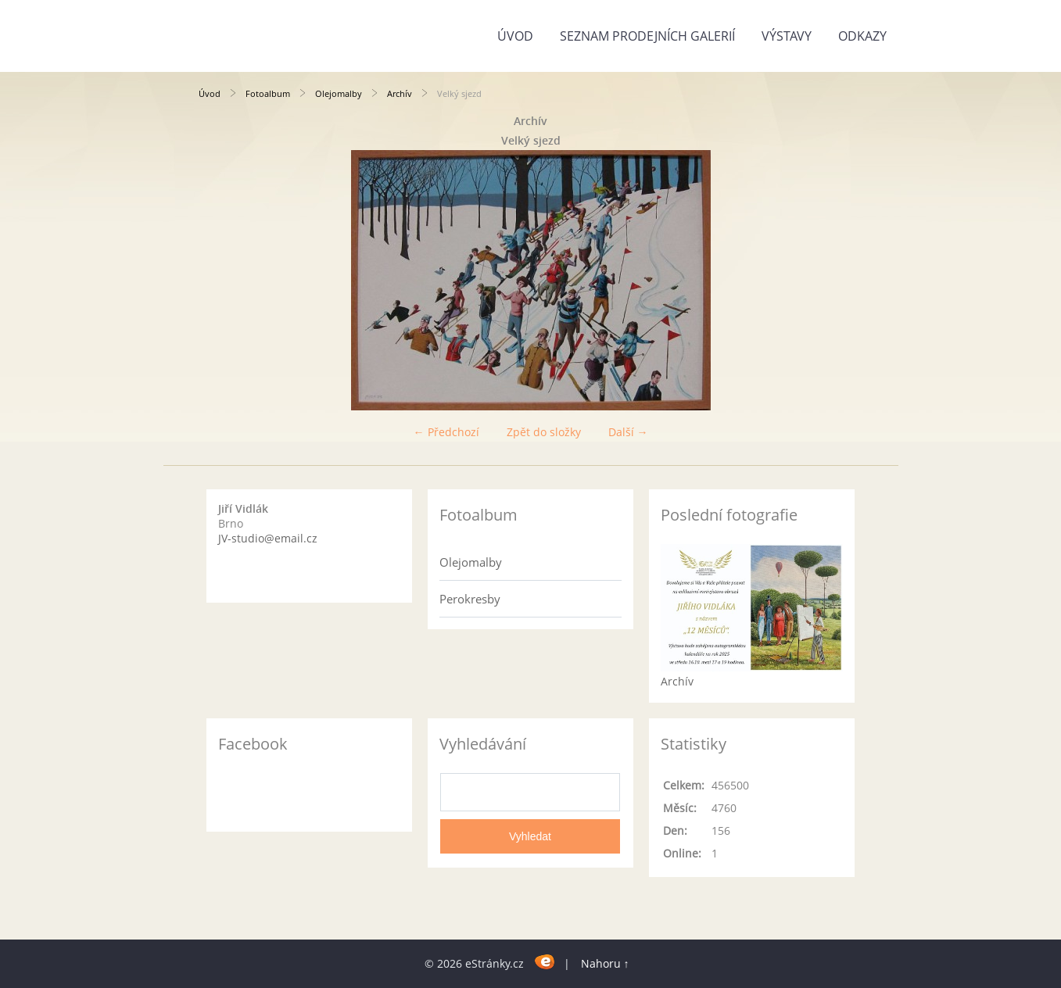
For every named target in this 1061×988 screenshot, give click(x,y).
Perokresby (469, 599)
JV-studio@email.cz (267, 538)
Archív (399, 93)
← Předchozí (446, 431)
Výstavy (787, 36)
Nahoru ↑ (605, 963)
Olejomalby (338, 93)
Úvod (515, 36)
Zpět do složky (544, 431)
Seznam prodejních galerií (647, 36)
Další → (628, 431)
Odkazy (862, 36)
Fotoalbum (268, 93)
